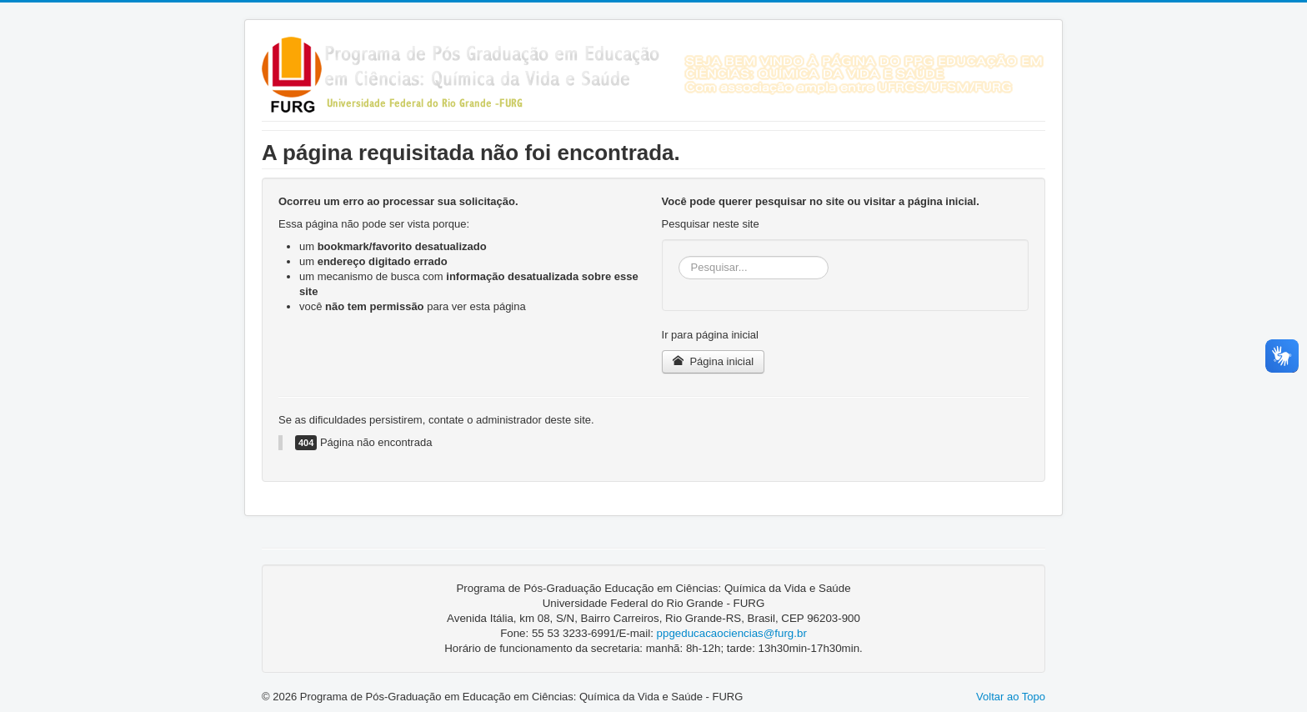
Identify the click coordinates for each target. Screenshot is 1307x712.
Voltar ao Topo (1010, 696)
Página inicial (713, 361)
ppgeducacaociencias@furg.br (732, 633)
